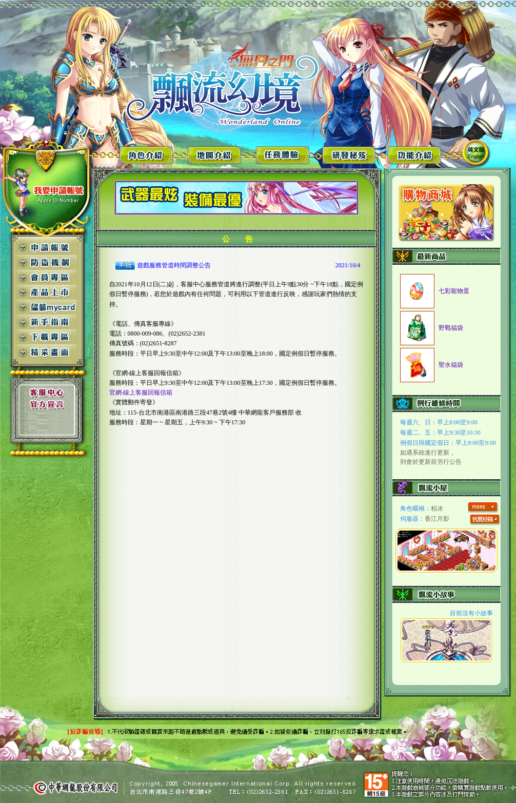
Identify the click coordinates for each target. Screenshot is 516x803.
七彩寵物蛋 (454, 291)
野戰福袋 (451, 327)
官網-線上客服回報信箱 (141, 392)
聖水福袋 (451, 364)
